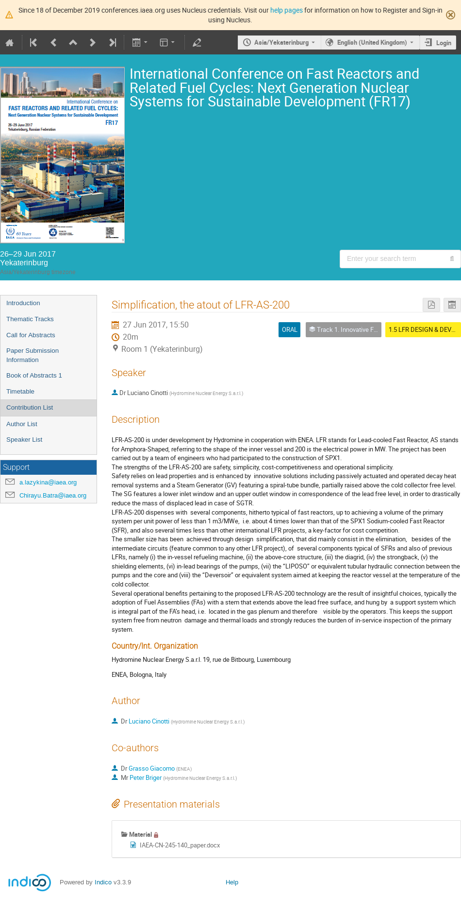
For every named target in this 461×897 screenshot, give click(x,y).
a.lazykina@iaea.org (48, 482)
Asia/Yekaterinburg (281, 42)
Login (443, 42)
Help (232, 882)
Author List (21, 424)
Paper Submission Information (32, 355)
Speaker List (24, 439)
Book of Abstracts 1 (34, 375)
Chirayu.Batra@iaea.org (52, 495)
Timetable (20, 391)
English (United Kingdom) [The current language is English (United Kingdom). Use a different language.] (372, 42)
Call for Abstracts (30, 335)
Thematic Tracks (30, 319)
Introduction (23, 303)
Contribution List (29, 407)
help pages (286, 10)
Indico (103, 882)
